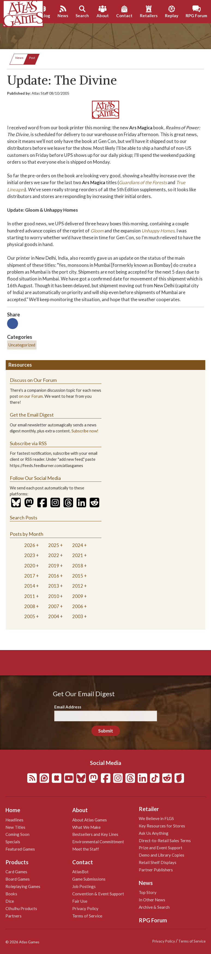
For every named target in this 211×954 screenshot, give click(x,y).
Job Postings (84, 886)
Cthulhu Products (21, 908)
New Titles (15, 827)
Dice (9, 901)
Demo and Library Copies (161, 855)
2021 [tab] (77, 555)
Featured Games (20, 849)
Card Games (16, 871)
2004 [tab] (53, 616)
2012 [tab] (77, 586)
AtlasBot (80, 871)
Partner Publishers (156, 869)
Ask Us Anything (153, 833)
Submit (105, 731)
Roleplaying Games (22, 886)
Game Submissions (89, 879)
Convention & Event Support (98, 893)
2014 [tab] (29, 586)
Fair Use (79, 901)
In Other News (152, 899)
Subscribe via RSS (28, 443)
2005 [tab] (29, 616)
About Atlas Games (89, 819)
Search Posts (23, 518)
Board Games (17, 879)
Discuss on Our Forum (33, 380)
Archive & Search (154, 907)
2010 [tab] (53, 596)
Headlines (14, 819)
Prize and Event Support (160, 847)
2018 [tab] (77, 566)
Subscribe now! (84, 431)
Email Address (67, 706)
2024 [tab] (77, 545)
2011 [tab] (29, 596)
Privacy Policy (85, 908)
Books (11, 893)
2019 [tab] (53, 566)
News (19, 57)
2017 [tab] (29, 576)
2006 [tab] (77, 606)
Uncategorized (21, 344)
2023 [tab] (29, 555)
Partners (13, 915)
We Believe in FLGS (156, 818)
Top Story (147, 892)
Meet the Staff (85, 849)
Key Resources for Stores (162, 825)
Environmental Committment (98, 841)
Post (32, 57)
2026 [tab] (29, 545)
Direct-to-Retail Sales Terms (165, 840)
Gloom (97, 231)
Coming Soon (17, 834)
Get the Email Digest (32, 415)
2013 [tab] (53, 586)
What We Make (86, 827)
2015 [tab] (77, 576)
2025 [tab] (53, 545)
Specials (12, 841)
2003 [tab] (77, 616)
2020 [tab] (29, 566)
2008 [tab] (29, 606)
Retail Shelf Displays (157, 862)
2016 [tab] (53, 576)
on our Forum (31, 396)
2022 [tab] (53, 555)
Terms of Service (87, 915)
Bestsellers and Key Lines (95, 834)
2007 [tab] (53, 606)
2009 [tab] (77, 596)
